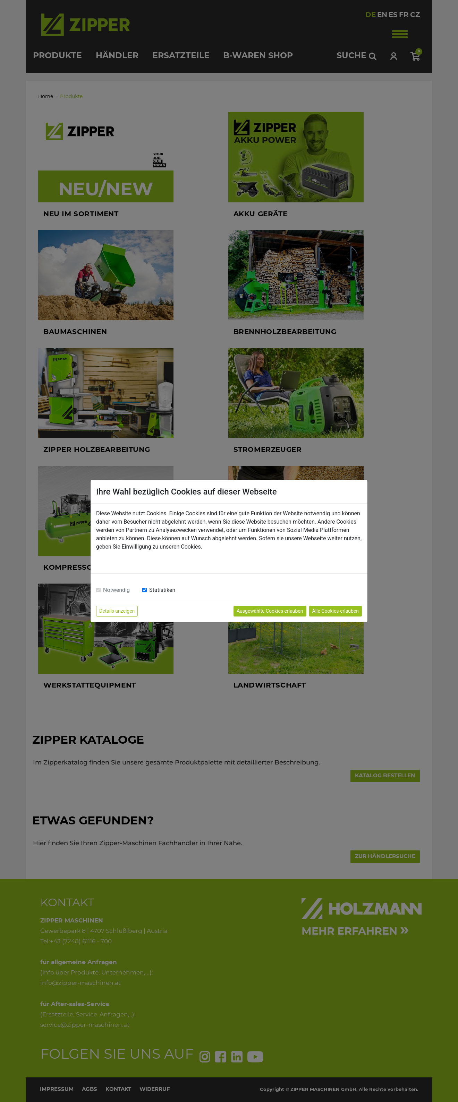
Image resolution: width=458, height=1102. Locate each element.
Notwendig (116, 590)
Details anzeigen (117, 611)
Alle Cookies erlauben (335, 611)
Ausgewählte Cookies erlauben (270, 611)
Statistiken (162, 590)
